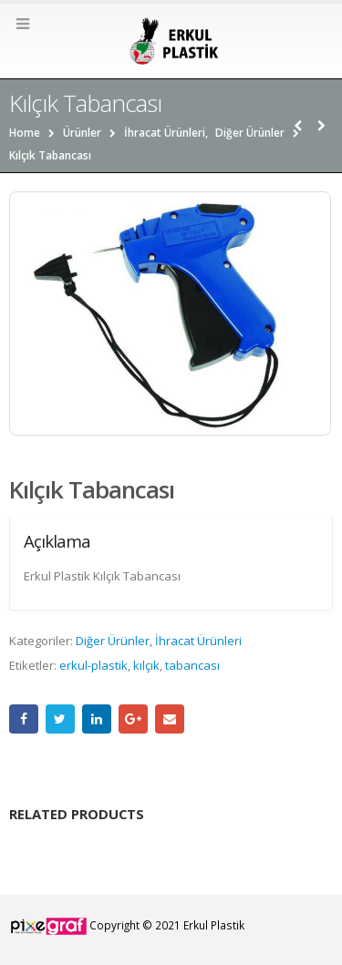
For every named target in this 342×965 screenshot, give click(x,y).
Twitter (60, 719)
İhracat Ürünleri (198, 640)
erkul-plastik (93, 665)
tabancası (192, 665)
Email (169, 719)
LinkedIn (96, 719)
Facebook (23, 719)
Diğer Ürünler (113, 640)
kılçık (146, 665)
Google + (133, 719)
